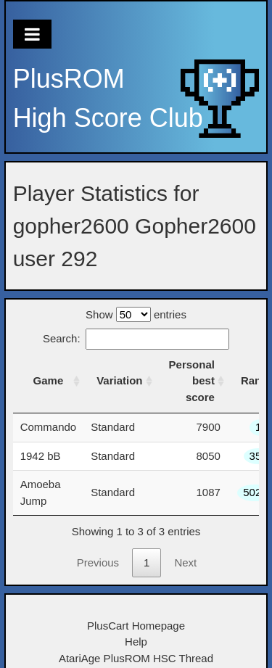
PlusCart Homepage (136, 625)
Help (136, 641)
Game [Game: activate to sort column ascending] (48, 380)
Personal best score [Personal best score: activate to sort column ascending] (192, 380)
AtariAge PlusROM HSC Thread (136, 658)
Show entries (136, 314)
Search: (136, 338)
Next (185, 562)
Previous (98, 562)
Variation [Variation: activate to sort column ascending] (119, 380)
